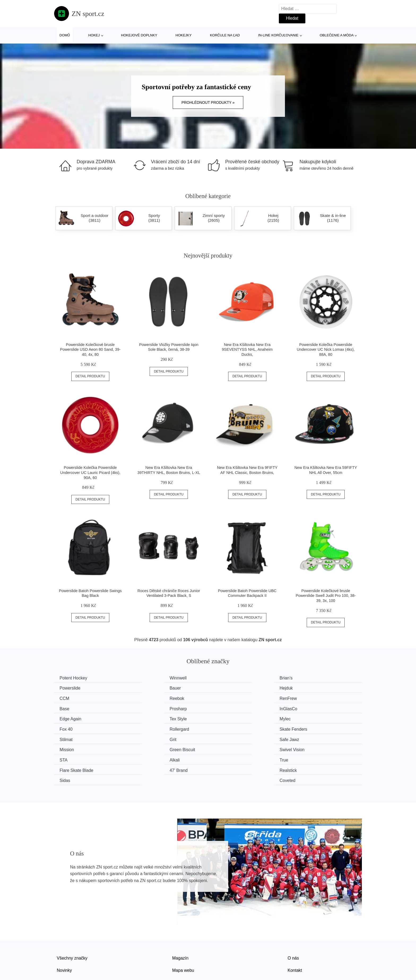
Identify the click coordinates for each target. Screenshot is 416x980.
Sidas (224, 748)
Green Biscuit (231, 728)
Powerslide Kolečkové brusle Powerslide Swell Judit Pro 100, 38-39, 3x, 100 (326, 596)
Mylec (224, 707)
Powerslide (308, 678)
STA (65, 737)
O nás (293, 925)
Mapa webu (183, 937)
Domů (64, 35)
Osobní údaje (184, 949)
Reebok (305, 688)
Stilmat (225, 718)
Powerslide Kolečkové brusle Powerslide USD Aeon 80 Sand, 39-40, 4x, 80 (90, 350)
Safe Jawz (70, 728)
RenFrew (69, 698)
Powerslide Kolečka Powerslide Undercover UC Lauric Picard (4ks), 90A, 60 (90, 472)
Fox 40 (304, 707)
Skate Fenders (153, 718)
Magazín (180, 925)
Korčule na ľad (225, 35)
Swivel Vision (310, 728)
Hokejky (184, 35)
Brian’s (225, 678)
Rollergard (70, 718)
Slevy (62, 949)
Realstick (148, 748)
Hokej (94, 35)
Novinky (64, 937)
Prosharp (227, 698)
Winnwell (148, 678)
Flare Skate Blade (314, 737)
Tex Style (148, 707)
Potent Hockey (74, 678)
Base (144, 698)
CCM (223, 688)
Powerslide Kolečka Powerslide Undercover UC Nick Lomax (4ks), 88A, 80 (326, 350)
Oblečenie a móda (337, 35)
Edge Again (72, 707)
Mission (147, 728)
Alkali (145, 737)
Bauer (66, 688)
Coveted (306, 748)
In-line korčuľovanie (278, 35)
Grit (301, 718)
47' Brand (70, 748)
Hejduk (146, 688)
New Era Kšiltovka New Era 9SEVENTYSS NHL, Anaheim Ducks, (247, 350)
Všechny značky (72, 925)
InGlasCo (306, 698)
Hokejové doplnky (139, 35)
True (223, 737)
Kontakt (295, 937)
